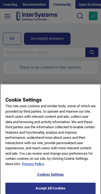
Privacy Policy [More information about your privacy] (33, 166)
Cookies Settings (50, 176)
